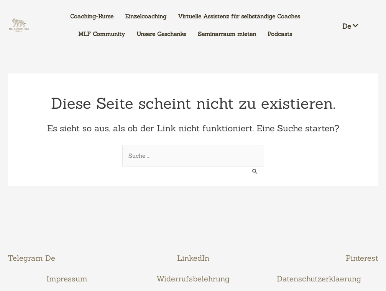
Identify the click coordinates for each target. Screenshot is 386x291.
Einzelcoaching (145, 16)
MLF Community (101, 34)
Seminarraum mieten (227, 34)
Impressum (66, 278)
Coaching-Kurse (91, 16)
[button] (355, 25)
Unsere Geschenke (161, 34)
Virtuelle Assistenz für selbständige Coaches (239, 16)
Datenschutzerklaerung (319, 278)
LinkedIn (193, 258)
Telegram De (31, 258)
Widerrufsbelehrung (193, 278)
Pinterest (362, 258)
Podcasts (280, 34)
